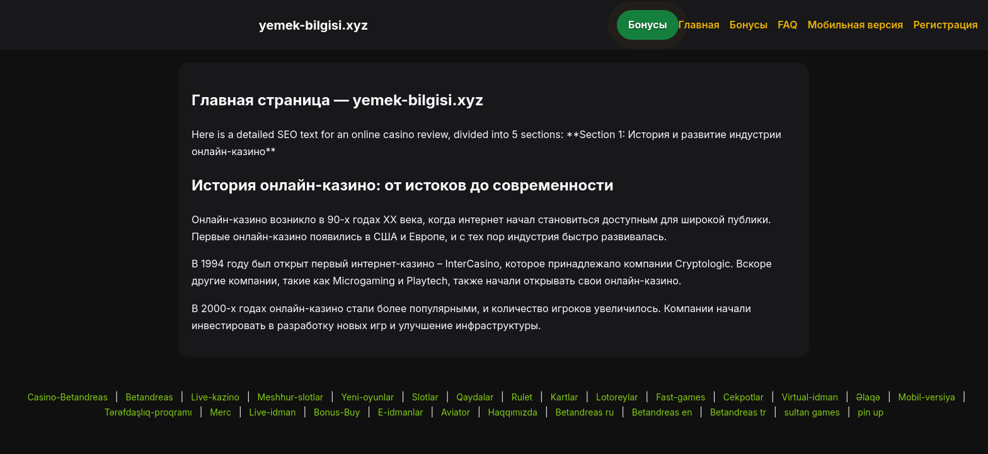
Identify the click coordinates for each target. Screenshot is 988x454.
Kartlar (564, 397)
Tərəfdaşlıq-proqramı (148, 412)
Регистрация (945, 24)
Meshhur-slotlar (290, 397)
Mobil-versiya (926, 397)
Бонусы (647, 24)
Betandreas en (662, 412)
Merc (220, 412)
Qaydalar (474, 397)
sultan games (812, 412)
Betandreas (149, 397)
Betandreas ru (585, 412)
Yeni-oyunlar (368, 397)
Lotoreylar (617, 397)
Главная (699, 24)
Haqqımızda (512, 412)
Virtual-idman (810, 397)
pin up (870, 412)
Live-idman (273, 412)
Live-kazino (215, 397)
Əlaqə (868, 397)
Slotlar (425, 397)
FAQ (787, 24)
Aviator (455, 412)
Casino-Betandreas (68, 397)
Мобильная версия (856, 24)
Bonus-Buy (337, 412)
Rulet (522, 397)
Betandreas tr (738, 412)
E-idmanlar (400, 412)
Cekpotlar (743, 397)
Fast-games (680, 397)
